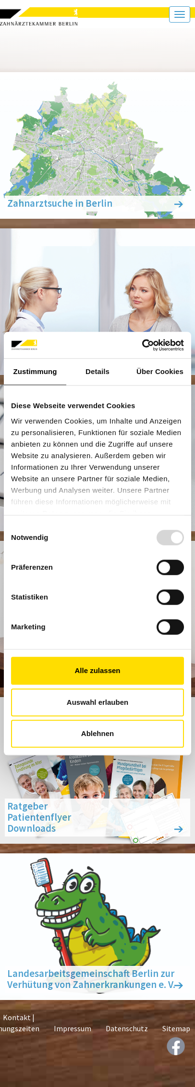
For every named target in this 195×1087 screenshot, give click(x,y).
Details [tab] (97, 371)
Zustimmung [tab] (35, 371)
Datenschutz (127, 1028)
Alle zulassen (97, 670)
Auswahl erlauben (97, 702)
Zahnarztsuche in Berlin (59, 203)
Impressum (72, 1028)
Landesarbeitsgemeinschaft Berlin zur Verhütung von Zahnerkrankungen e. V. (91, 979)
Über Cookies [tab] (159, 371)
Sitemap (176, 1028)
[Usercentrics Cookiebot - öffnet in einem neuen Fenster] (142, 345)
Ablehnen (97, 733)
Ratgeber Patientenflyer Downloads (39, 817)
